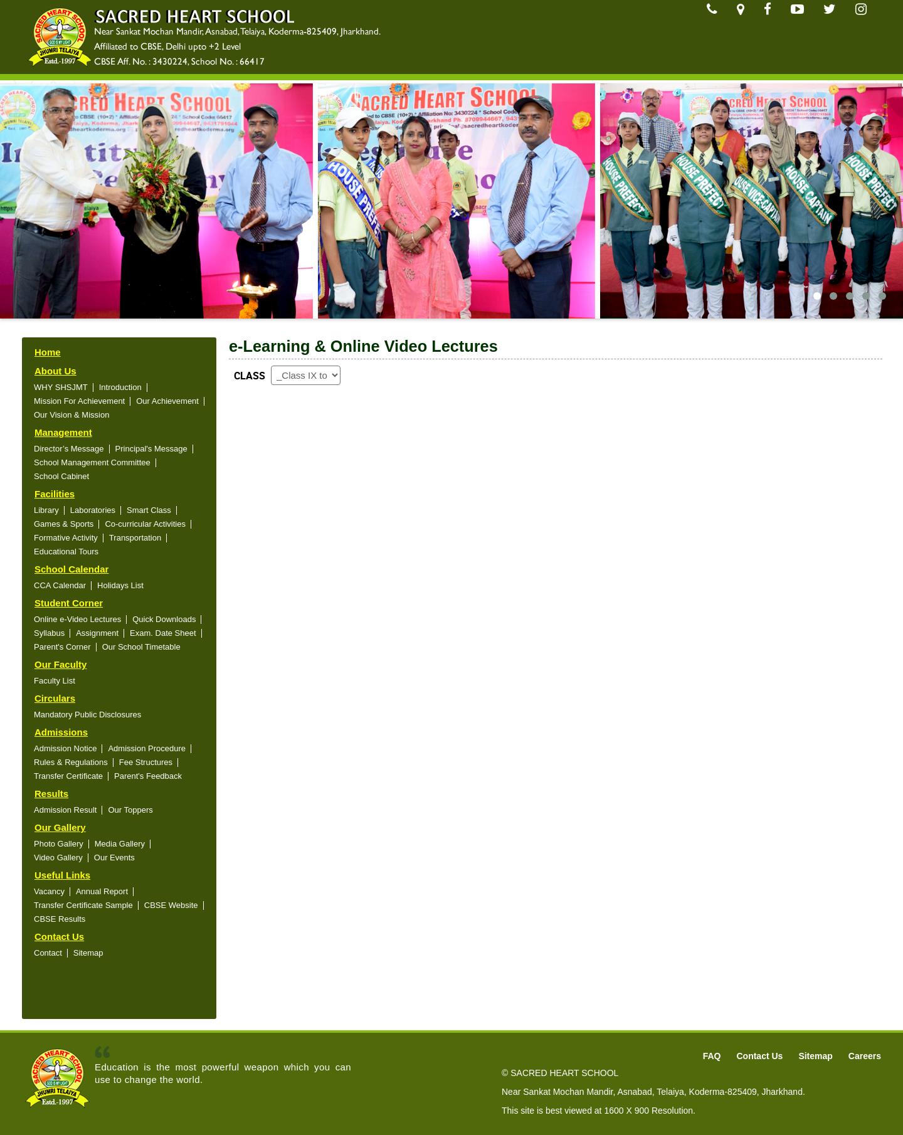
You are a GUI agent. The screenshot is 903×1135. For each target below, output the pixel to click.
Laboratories (92, 510)
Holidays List (120, 585)
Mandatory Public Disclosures (87, 714)
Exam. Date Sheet (163, 633)
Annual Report (102, 891)
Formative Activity (66, 537)
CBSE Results (59, 919)
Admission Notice (65, 748)
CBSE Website (171, 905)
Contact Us (59, 936)
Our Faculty (60, 664)
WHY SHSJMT (61, 387)
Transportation (135, 537)
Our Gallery (60, 827)
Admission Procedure (147, 748)
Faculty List (54, 680)
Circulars (54, 698)
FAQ (712, 1056)
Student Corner (68, 603)
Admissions (61, 732)
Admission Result (65, 810)
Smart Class (149, 510)
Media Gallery (120, 843)
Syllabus (49, 633)
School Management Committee (92, 462)
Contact (48, 953)
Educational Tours (66, 551)
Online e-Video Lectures (77, 619)
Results (51, 793)
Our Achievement (167, 401)
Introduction (120, 387)
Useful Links (62, 875)
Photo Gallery (58, 843)
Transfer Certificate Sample (83, 905)
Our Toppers (130, 810)
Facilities (54, 493)
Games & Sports (63, 524)
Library (46, 510)
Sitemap (88, 953)
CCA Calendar (60, 585)
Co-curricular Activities (145, 524)
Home (47, 352)
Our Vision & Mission (71, 415)
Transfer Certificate (68, 776)
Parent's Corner (62, 647)
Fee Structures (145, 762)
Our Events (114, 857)
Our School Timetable (141, 647)
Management (63, 432)
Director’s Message (69, 448)
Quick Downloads (164, 619)
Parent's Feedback (148, 776)
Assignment (97, 633)
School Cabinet (61, 476)
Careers (864, 1056)
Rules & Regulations (71, 762)
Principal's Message (151, 448)
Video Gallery (58, 857)
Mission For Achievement (79, 401)
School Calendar (71, 569)
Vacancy (49, 891)
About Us (55, 371)
